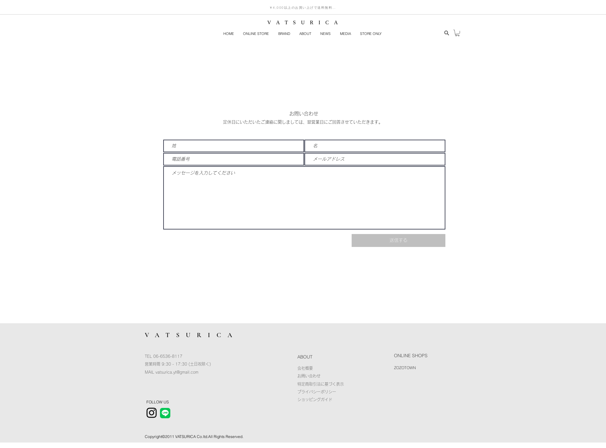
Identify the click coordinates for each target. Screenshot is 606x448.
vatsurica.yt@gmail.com (176, 372)
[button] (283, 34)
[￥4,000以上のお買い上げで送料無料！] (302, 7)
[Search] (447, 33)
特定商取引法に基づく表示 (320, 384)
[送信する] (398, 240)
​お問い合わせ (309, 376)
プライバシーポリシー (316, 392)
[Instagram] (151, 413)
